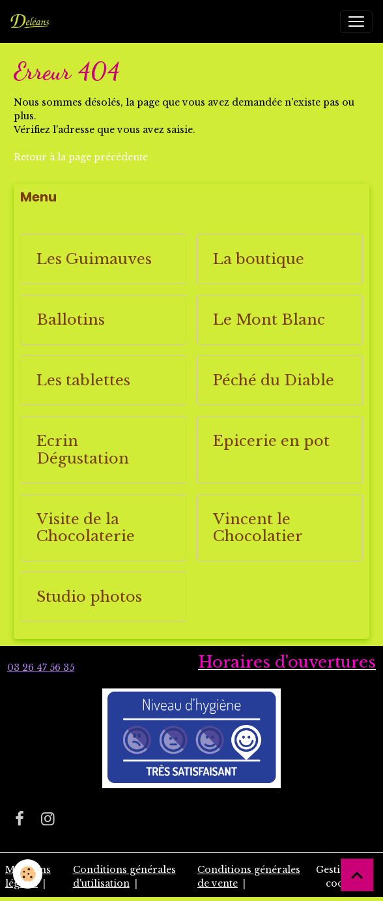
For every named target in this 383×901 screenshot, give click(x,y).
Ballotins (70, 320)
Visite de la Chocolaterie (85, 528)
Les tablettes (83, 380)
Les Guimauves (94, 259)
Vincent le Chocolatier (258, 528)
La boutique (258, 259)
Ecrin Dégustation (82, 449)
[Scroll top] (357, 875)
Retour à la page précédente (81, 157)
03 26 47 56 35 (40, 667)
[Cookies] (27, 874)
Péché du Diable (273, 380)
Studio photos (89, 597)
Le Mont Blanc (269, 320)
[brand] (32, 21)
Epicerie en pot (271, 441)
